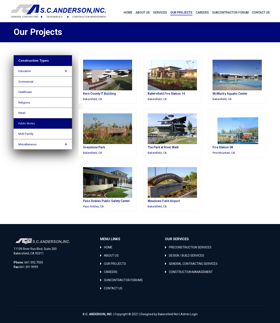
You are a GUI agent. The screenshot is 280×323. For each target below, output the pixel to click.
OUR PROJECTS (115, 263)
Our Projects (181, 12)
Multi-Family (25, 133)
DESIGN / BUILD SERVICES (186, 255)
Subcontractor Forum (230, 12)
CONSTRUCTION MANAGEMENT (191, 271)
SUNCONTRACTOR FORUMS (123, 280)
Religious (24, 102)
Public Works (26, 123)
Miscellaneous (42, 144)
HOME (108, 247)
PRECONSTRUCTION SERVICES (190, 247)
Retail (21, 112)
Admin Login (189, 314)
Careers (202, 12)
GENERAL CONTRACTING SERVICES (193, 263)
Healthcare (25, 92)
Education (42, 71)
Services (160, 12)
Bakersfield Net (168, 314)
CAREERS (110, 271)
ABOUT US (111, 255)
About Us (143, 12)
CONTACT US (113, 288)
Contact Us (261, 12)
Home (128, 12)
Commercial (25, 81)
